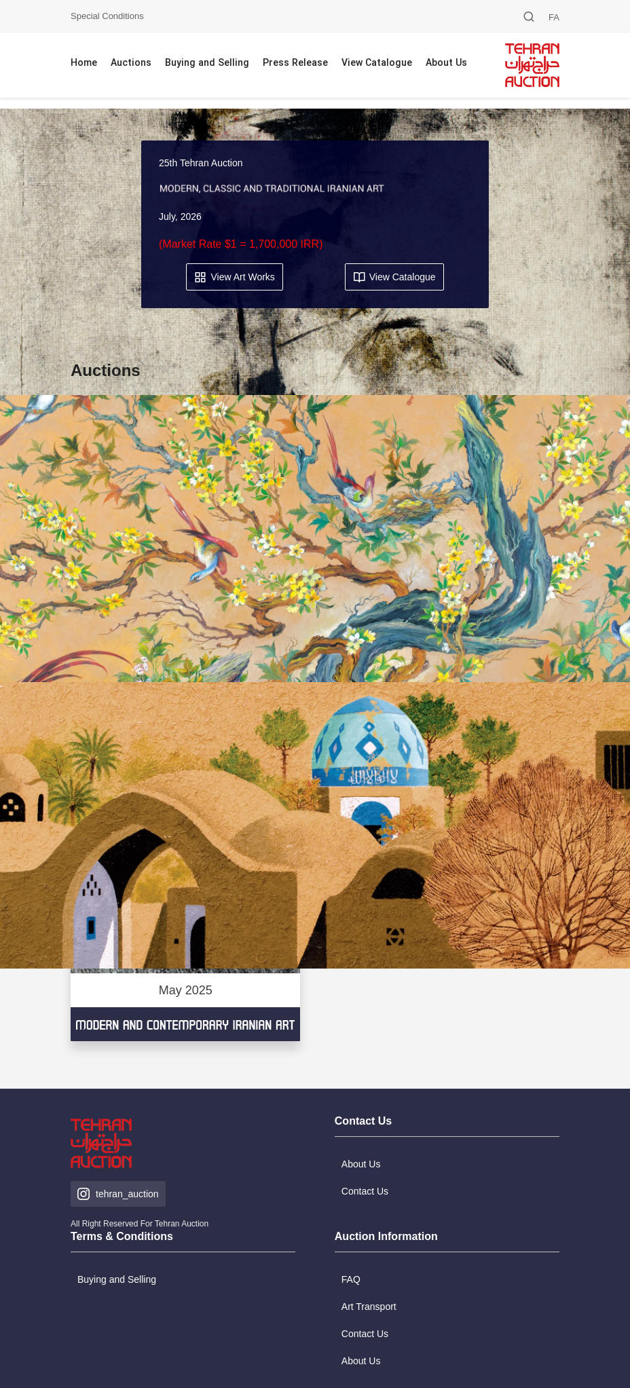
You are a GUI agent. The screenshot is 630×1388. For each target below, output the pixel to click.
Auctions (131, 63)
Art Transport (368, 1306)
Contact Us (364, 1333)
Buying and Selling (207, 63)
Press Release (295, 63)
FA (554, 17)
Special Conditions (107, 16)
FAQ (350, 1279)
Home (84, 63)
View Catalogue (376, 63)
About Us (446, 63)
